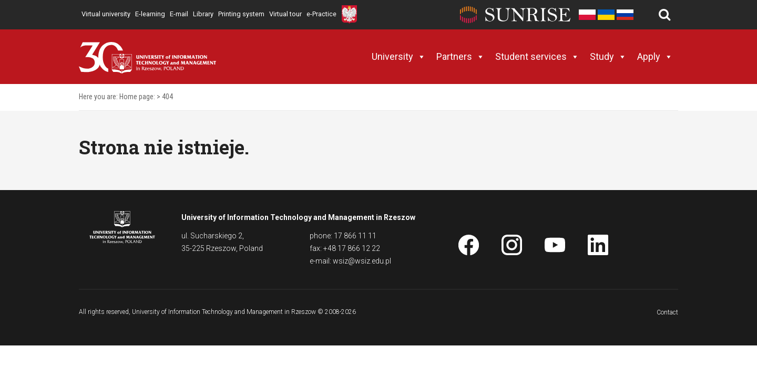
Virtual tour (285, 14)
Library (203, 14)
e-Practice (321, 14)
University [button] (399, 56)
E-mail (179, 14)
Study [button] (608, 56)
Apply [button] (655, 56)
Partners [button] (460, 56)
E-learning (150, 14)
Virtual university (105, 14)
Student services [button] (537, 56)
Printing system (241, 14)
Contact (667, 312)
